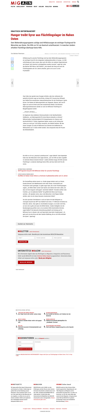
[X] (12, 62)
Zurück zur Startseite (25, 224)
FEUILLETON (48, 6)
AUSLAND (41, 6)
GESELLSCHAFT (21, 6)
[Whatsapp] (12, 68)
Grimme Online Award (44, 256)
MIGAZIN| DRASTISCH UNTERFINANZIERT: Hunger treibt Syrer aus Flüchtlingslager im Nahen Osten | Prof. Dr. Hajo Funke (44, 355)
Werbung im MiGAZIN (36, 408)
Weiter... (67, 401)
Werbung (74, 2)
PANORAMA (29, 6)
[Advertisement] (45, 19)
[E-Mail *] (26, 238)
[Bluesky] (12, 65)
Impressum (58, 408)
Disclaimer (64, 408)
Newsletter (52, 2)
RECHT (35, 6)
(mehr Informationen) (34, 231)
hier (22, 401)
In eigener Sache (27, 408)
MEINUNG (55, 6)
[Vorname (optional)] (44, 238)
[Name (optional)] (61, 238)
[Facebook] (12, 59)
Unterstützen (66, 2)
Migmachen (59, 2)
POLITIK (13, 6)
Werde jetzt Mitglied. (45, 258)
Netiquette (41, 338)
